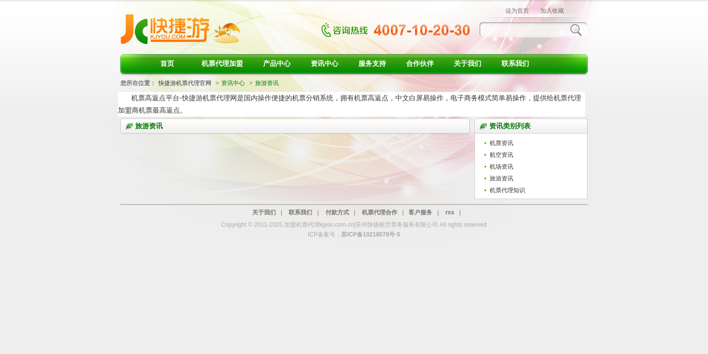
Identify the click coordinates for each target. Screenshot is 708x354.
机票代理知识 (507, 190)
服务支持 (372, 63)
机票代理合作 (379, 212)
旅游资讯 (501, 178)
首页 (167, 63)
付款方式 (337, 212)
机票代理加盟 (222, 63)
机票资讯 (501, 143)
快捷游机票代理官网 (184, 83)
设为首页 (517, 10)
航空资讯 (501, 154)
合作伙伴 (420, 63)
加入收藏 (552, 10)
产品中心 (277, 63)
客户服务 (420, 212)
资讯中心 (324, 63)
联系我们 (515, 63)
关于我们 (467, 63)
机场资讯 (501, 166)
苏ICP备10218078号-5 (370, 234)
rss (449, 212)
